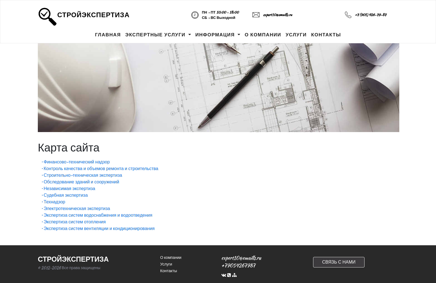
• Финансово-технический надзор (75, 162)
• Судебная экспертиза (64, 195)
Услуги (166, 264)
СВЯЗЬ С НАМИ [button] (338, 262)
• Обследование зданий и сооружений (80, 182)
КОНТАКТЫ (326, 34)
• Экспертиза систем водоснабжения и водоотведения (96, 215)
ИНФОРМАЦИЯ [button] (215, 34)
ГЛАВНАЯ (108, 34)
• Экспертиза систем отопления (73, 222)
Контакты (168, 271)
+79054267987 (238, 265)
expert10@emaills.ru (277, 14)
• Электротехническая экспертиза (75, 208)
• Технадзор (53, 202)
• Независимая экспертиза (68, 188)
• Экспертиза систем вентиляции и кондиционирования (98, 228)
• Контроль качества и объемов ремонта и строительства (99, 168)
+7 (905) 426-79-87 (370, 14)
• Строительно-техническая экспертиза (81, 175)
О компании (170, 257)
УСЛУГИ (296, 34)
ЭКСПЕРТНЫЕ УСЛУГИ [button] (156, 34)
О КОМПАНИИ (263, 34)
